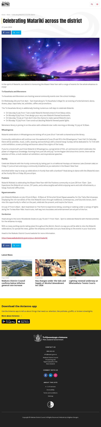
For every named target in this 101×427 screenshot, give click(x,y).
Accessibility (50, 390)
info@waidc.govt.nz (50, 354)
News (8, 15)
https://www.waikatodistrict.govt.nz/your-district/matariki (24, 238)
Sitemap (50, 396)
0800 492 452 (50, 351)
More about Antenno (10, 316)
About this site (50, 382)
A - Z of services (50, 387)
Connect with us (50, 370)
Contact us (50, 347)
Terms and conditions (50, 393)
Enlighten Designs (72, 417)
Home (3, 15)
